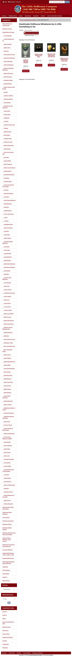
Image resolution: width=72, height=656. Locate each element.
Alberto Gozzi (6, 47)
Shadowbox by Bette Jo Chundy (8, 408)
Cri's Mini (5, 121)
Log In (18, 2)
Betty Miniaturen (7, 76)
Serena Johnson (7, 404)
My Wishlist (11, 2)
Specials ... (5, 577)
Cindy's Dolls (6, 111)
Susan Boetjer (6, 442)
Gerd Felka (5, 197)
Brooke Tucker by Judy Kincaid (8, 88)
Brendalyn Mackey (7, 80)
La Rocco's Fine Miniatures (6, 278)
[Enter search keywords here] (57, 2)
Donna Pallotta (6, 161)
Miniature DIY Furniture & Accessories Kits (8, 545)
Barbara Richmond (7, 73)
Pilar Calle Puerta (7, 375)
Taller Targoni (6, 452)
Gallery (21, 16)
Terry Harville (6, 462)
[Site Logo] (36, 9)
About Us (4, 16)
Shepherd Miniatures (8, 413)
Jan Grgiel (5, 231)
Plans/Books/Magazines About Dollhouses (8, 562)
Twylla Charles (6, 478)
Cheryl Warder (6, 102)
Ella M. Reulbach (7, 164)
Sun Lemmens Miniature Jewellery (7, 437)
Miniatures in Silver (7, 342)
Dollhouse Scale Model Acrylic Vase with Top (51, 55)
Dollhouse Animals (7, 524)
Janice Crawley (6, 238)
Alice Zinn (5, 51)
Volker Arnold (6, 500)
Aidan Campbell (7, 44)
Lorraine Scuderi (7, 310)
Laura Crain (5, 286)
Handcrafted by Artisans (30, 20)
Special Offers (5, 573)
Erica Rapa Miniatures (8, 174)
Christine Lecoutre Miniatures (7, 106)
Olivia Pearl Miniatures (8, 368)
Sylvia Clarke (6, 449)
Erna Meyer (5, 178)
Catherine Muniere (7, 99)
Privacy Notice (5, 634)
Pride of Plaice (6, 385)
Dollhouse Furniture (7, 28)
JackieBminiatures (7, 224)
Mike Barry (5, 336)
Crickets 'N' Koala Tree (8, 124)
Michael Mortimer (7, 332)
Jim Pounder (6, 250)
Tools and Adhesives (7, 549)
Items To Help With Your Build (54, 16)
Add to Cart (26, 71)
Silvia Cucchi (6, 421)
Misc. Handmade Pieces (7, 350)
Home (5, 2)
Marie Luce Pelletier (7, 313)
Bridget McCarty (7, 83)
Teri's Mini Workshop (8, 459)
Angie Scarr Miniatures (8, 58)
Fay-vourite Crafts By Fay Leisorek (8, 185)
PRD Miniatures (6, 379)
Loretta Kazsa (6, 303)
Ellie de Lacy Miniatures (8, 167)
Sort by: (21, 30)
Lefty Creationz (6, 296)
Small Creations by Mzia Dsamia (7, 429)
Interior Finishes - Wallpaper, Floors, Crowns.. (6, 539)
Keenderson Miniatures (8, 267)
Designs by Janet (7, 142)
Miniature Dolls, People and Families (8, 508)
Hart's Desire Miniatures (9, 200)
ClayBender (5, 118)
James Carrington (7, 227)
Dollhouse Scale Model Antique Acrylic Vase (64, 60)
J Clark (4, 217)
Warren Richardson (7, 504)
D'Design (5, 128)
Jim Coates (5, 246)
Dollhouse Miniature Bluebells (25, 61)
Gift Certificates (6, 570)
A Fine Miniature (7, 35)
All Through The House (8, 54)
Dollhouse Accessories (8, 521)
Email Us (43, 16)
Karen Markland (7, 257)
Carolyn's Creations (7, 95)
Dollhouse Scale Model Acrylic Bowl (39, 55)
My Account (5, 630)
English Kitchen (6, 171)
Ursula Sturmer (6, 481)
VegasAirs (5, 488)
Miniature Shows (13, 16)
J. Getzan (5, 221)
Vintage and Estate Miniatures (7, 513)
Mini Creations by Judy (8, 339)
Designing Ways (7, 138)
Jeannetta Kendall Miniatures (7, 242)
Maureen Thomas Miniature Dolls (7, 328)
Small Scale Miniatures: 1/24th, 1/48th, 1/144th (8, 554)
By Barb (5, 92)
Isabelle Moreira (7, 210)
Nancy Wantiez (6, 358)
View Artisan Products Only (32, 33)
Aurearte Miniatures (7, 65)
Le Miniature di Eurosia (8, 293)
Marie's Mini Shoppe (8, 320)
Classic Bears (6, 114)
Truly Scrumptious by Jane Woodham (8, 470)
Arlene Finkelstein (7, 61)
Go (9, 602)
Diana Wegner (6, 149)
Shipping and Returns (7, 637)
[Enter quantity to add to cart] (26, 69)
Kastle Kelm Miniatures (8, 264)
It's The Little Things (8, 214)
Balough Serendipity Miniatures (8, 69)
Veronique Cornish (7, 492)
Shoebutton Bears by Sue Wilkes (8, 417)
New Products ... (6, 580)
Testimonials (28, 16)
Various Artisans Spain (8, 485)
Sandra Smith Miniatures (6, 396)
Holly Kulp (5, 207)
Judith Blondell (6, 253)
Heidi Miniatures (7, 203)
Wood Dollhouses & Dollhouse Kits (7, 24)
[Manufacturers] (9, 599)
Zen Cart (51, 655)
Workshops (36, 16)
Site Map (4, 640)
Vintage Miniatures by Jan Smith (8, 496)
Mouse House (6, 354)
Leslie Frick (5, 300)
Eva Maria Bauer (7, 181)
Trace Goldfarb (6, 466)
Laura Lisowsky (6, 289)
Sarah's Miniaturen (7, 401)
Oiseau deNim (6, 365)
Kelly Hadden (6, 270)
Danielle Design (6, 131)
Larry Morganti (6, 282)
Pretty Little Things (7, 382)
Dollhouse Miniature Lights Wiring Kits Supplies (9, 533)
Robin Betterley (6, 392)
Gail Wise (5, 190)
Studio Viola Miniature (8, 433)
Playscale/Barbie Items (8, 558)
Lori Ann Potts (6, 306)
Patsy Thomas (6, 372)
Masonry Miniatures (8, 324)
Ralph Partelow (6, 389)
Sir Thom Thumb (7, 425)
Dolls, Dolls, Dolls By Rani (8, 153)
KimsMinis (5, 274)
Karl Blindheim (6, 260)
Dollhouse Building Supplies (7, 528)
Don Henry (5, 157)
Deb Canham (6, 135)
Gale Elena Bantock (7, 193)
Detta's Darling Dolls (8, 145)
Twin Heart (5, 474)
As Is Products (6, 517)
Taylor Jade (5, 456)
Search (67, 2)
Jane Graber (6, 234)
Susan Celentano (7, 445)
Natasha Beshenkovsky (8, 361)
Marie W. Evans (6, 317)
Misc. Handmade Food (8, 346)
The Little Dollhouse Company (35, 655)
